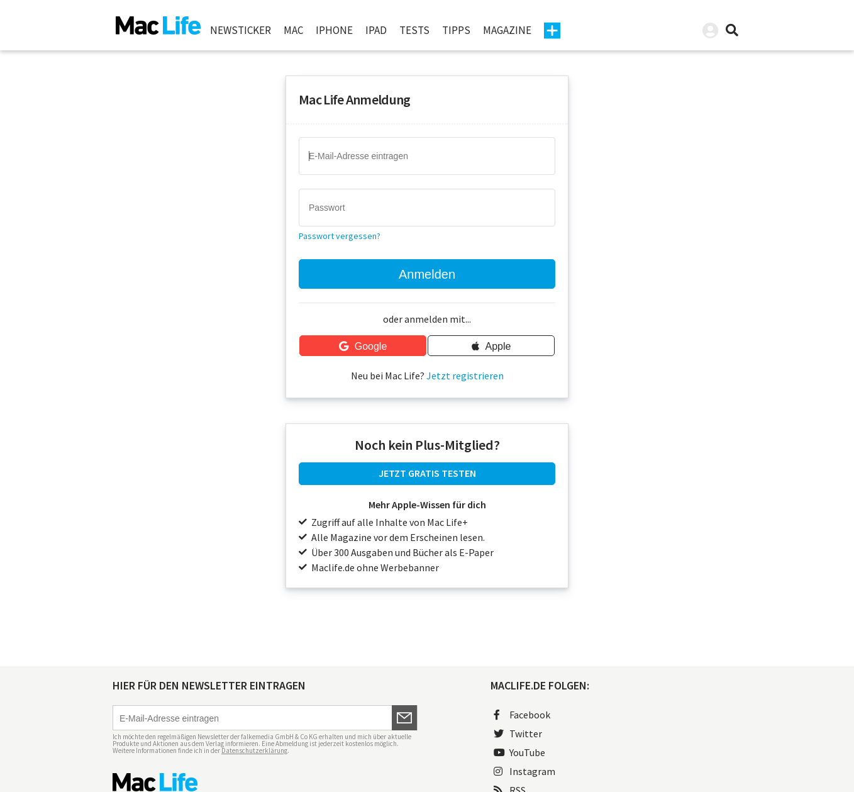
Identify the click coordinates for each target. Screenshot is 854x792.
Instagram (524, 771)
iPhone (334, 30)
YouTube (519, 752)
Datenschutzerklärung (254, 750)
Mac (293, 30)
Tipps (456, 30)
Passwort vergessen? (339, 236)
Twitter (518, 733)
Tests (414, 30)
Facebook (522, 714)
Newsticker (240, 30)
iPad (376, 30)
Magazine (507, 30)
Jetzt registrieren (465, 375)
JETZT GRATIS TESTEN (427, 473)
